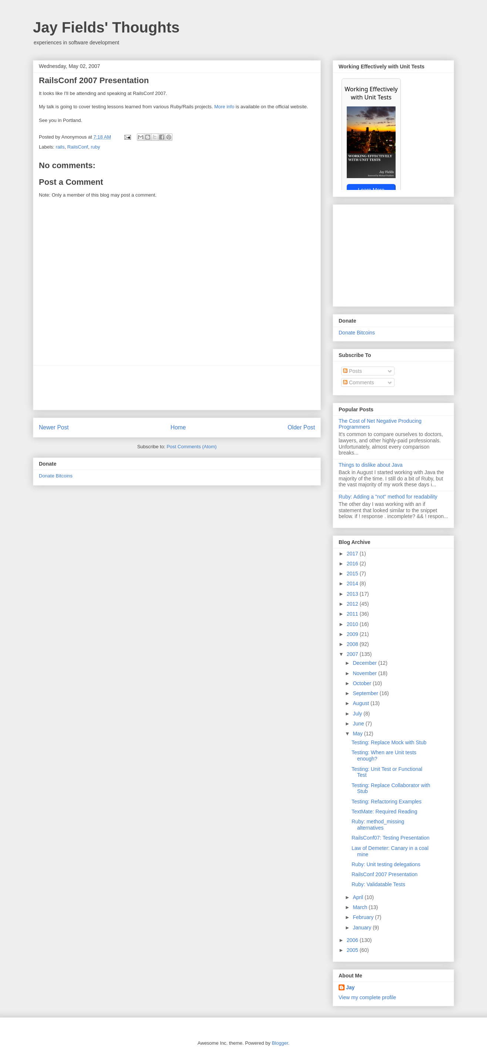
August (361, 703)
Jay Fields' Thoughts (106, 27)
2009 (353, 634)
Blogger (280, 1043)
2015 (353, 573)
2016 (353, 564)
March (361, 907)
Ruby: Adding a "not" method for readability (388, 497)
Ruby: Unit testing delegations (386, 864)
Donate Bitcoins (56, 476)
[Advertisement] (177, 387)
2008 (353, 644)
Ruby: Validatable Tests (378, 884)
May (358, 733)
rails (60, 147)
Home (178, 427)
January (363, 928)
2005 (353, 950)
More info (224, 106)
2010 (353, 624)
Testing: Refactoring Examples (386, 801)
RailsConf (77, 147)
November (365, 673)
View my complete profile (367, 997)
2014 (353, 583)
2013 (353, 594)
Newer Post (54, 427)
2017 (353, 554)
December (365, 663)
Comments (358, 382)
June (359, 724)
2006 (353, 940)
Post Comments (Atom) (191, 446)
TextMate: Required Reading (384, 811)
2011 (353, 614)
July (358, 714)
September (366, 693)
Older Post (301, 427)
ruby (95, 147)
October (363, 683)
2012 (353, 604)
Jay (350, 987)
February (364, 917)
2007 (353, 654)
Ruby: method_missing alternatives (378, 825)
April (359, 897)
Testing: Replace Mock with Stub (389, 742)
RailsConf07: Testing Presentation (391, 838)
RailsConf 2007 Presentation (384, 874)
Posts (352, 371)
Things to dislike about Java (371, 465)
